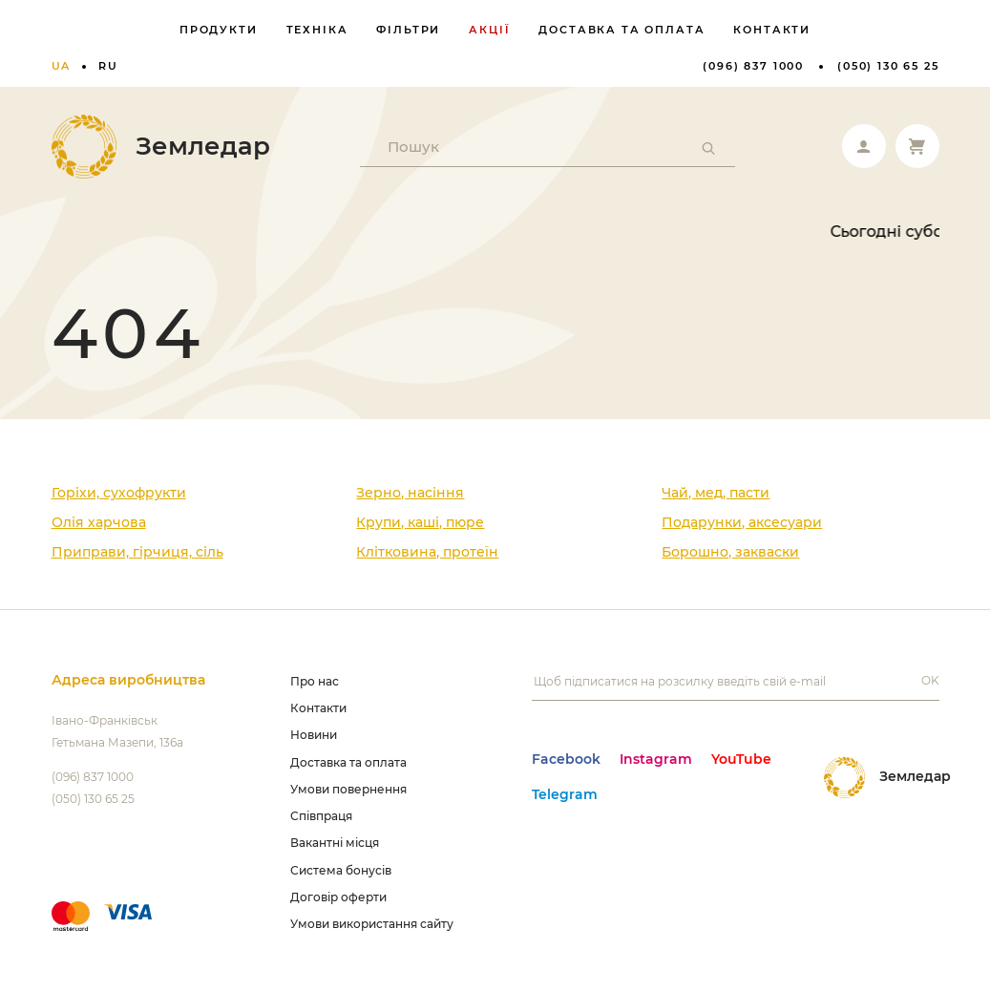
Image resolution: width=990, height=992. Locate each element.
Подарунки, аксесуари (742, 522)
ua (62, 66)
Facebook (566, 759)
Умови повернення (348, 789)
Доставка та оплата (621, 29)
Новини (313, 735)
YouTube (741, 759)
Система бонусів (340, 870)
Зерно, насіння (410, 492)
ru (108, 66)
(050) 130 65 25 (887, 66)
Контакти (772, 29)
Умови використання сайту (371, 924)
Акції (489, 29)
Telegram (565, 794)
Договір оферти (338, 897)
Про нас (314, 681)
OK (930, 680)
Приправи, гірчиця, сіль (137, 551)
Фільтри (408, 29)
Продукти (218, 29)
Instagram (656, 759)
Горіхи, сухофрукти (119, 492)
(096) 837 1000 (753, 66)
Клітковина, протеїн (427, 551)
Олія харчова (99, 522)
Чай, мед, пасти (715, 492)
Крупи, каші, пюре (420, 522)
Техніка (317, 29)
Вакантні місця (334, 842)
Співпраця (321, 816)
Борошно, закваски (730, 551)
